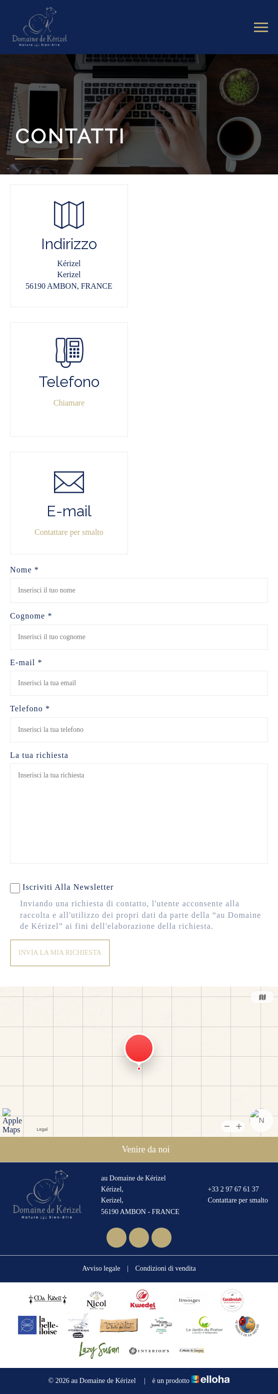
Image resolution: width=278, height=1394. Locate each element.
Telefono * (30, 708)
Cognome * (31, 616)
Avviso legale (101, 1268)
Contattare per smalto (69, 532)
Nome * (24, 569)
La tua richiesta (39, 755)
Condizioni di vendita (165, 1268)
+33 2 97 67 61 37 (227, 1189)
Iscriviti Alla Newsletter (62, 888)
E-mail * (26, 662)
